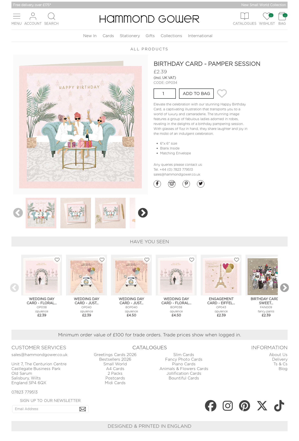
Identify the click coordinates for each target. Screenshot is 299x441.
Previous (18, 213)
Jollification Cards (183, 373)
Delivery (280, 359)
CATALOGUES (149, 347)
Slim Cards (183, 354)
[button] (16, 19)
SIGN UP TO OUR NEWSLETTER (50, 400)
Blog (283, 368)
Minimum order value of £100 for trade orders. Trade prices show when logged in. (149, 334)
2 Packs (115, 373)
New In (90, 35)
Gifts (150, 35)
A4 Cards (115, 368)
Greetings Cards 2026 (115, 354)
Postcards (115, 378)
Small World (115, 364)
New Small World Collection (263, 5)
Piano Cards (184, 364)
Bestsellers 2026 (115, 359)
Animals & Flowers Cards (183, 368)
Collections (171, 35)
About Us (278, 354)
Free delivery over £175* (32, 5)
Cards (108, 35)
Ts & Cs (281, 364)
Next (142, 213)
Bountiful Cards (184, 378)
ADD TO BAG (196, 93)
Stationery (130, 35)
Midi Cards (115, 382)
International (200, 35)
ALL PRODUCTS (149, 49)
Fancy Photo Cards (184, 359)
